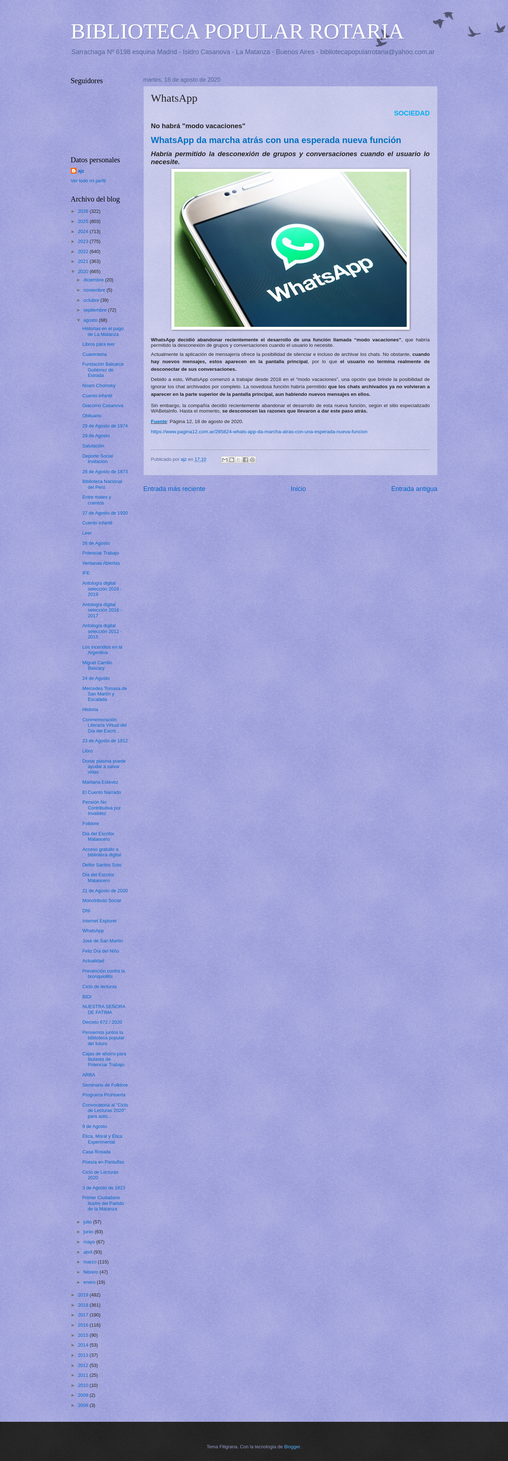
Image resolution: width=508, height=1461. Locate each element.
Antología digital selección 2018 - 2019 (102, 588)
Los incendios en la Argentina (102, 649)
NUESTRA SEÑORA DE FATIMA (103, 1009)
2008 (83, 1405)
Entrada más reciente (174, 488)
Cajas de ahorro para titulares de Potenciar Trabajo (104, 1059)
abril (89, 1252)
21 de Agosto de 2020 (105, 890)
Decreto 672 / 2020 (102, 1022)
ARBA (88, 1075)
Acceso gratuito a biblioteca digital (101, 852)
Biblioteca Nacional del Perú (102, 484)
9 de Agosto (94, 1126)
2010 (83, 1385)
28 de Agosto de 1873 (105, 471)
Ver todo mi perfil (88, 180)
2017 (83, 1315)
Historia (90, 709)
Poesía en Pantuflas (103, 1162)
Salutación (93, 446)
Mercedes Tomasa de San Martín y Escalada (104, 694)
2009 (83, 1395)
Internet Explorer (99, 921)
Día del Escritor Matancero (98, 836)
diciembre (94, 280)
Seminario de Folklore (105, 1085)
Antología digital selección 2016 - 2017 (102, 610)
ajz (81, 171)
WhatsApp (93, 930)
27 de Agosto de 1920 (105, 513)
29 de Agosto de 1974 (105, 426)
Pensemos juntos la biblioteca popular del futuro (103, 1038)
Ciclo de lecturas (99, 986)
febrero (91, 1272)
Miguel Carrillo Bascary (97, 665)
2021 (83, 261)
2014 (83, 1345)
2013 (83, 1355)
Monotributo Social (101, 900)
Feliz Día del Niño (100, 951)
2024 (83, 231)
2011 (83, 1375)
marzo (91, 1262)
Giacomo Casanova (102, 405)
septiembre (96, 310)
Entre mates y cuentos (96, 499)
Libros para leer (98, 344)
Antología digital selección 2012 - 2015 (102, 631)
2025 (83, 221)
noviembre (95, 290)
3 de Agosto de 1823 (103, 1187)
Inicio (298, 488)
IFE (86, 573)
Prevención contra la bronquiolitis (103, 973)
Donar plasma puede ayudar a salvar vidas (104, 766)
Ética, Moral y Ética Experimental (102, 1138)
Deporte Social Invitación (97, 458)
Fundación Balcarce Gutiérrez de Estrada (103, 369)
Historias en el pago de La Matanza (103, 331)
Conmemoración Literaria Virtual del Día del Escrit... (104, 725)
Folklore (90, 823)
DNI (86, 910)
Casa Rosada (96, 1151)
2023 (83, 241)
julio (88, 1222)
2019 (83, 1295)
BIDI (87, 996)
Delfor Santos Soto (102, 865)
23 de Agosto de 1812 (105, 740)
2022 (83, 251)
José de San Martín (102, 940)
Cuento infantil (97, 395)
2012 (83, 1365)
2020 (83, 271)
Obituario (91, 415)
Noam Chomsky (99, 385)
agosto (91, 320)
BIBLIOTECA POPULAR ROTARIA (238, 31)
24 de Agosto (96, 678)
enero (90, 1282)
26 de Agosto (96, 543)
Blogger (292, 1446)
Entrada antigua (414, 488)
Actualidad (93, 960)
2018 (83, 1305)
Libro (87, 751)
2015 (83, 1335)
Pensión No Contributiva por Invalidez (101, 807)
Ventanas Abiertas (101, 563)
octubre (92, 300)
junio (89, 1231)
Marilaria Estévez (100, 782)
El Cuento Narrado (101, 792)
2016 (83, 1325)
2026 (83, 211)
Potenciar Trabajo (100, 553)
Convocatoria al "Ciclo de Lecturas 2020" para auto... (105, 1110)
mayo (90, 1242)
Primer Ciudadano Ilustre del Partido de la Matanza (103, 1203)
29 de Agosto (96, 435)
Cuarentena (94, 354)
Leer (87, 533)
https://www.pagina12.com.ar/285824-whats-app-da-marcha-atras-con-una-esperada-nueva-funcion (259, 431)
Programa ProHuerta (104, 1094)
